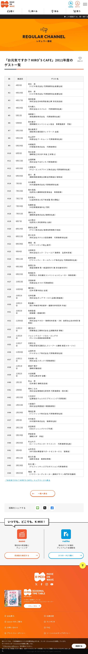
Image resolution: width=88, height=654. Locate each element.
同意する (79, 646)
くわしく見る (32, 606)
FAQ (48, 627)
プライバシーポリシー (16, 633)
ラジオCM (51, 621)
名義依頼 (50, 616)
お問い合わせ (12, 627)
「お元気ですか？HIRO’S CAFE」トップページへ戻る (27, 480)
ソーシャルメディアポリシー (59, 633)
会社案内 (10, 616)
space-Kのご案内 (14, 621)
